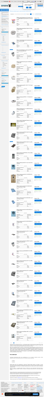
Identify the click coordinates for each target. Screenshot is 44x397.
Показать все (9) (4, 42)
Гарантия (13, 385)
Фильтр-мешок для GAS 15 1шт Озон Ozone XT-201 (24, 163)
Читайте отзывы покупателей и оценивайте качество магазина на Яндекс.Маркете (27, 386)
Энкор (3, 36)
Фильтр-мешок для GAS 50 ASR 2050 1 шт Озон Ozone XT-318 (25, 198)
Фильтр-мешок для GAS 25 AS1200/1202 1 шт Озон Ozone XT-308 (24, 187)
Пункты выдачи (19, 1)
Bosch (3, 37)
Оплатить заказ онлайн (22, 6)
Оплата (12, 1)
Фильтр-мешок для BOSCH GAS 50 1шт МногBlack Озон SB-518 (24, 133)
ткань (3, 66)
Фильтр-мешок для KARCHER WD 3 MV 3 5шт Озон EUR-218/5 (25, 310)
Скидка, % (3, 78)
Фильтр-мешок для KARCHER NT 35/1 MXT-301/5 (24, 251)
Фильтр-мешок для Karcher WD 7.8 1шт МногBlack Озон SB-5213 (24, 322)
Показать (3, 86)
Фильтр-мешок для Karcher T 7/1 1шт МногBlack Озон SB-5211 (24, 301)
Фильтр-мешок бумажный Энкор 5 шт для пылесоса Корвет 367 (24, 121)
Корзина (34, 1)
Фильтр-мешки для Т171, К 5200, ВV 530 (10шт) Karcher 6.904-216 (24, 109)
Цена (2, 27)
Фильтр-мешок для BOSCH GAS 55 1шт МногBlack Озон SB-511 (24, 142)
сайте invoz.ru (19, 377)
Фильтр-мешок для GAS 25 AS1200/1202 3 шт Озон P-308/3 (24, 175)
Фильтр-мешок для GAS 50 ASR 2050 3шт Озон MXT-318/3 (24, 210)
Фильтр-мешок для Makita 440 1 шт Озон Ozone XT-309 (25, 332)
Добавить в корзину (38, 42)
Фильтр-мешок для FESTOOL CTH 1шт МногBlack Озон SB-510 (25, 153)
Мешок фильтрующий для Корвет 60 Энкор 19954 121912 (24, 29)
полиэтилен (4, 64)
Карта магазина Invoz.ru (15, 389)
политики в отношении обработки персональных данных (40, 387)
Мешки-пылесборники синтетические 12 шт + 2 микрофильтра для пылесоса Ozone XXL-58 (25, 18)
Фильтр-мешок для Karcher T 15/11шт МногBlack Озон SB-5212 (25, 281)
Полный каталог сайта (14, 388)
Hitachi (3, 38)
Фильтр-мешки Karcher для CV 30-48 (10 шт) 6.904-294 (24, 62)
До (5, 29)
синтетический (4, 65)
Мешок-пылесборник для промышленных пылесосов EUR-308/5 (25, 41)
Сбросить (2, 87)
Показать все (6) (4, 52)
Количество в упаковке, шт (5, 45)
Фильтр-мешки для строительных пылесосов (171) (5, 17)
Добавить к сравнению (37, 23)
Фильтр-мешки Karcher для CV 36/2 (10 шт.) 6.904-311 (25, 74)
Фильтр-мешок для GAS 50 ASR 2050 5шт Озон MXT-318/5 (24, 222)
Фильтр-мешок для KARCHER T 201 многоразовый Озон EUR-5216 (24, 291)
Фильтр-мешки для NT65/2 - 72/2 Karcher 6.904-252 (25, 97)
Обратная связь (40, 5)
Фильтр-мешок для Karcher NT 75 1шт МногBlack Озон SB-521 (25, 261)
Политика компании (33, 391)
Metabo (3, 40)
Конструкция (3, 55)
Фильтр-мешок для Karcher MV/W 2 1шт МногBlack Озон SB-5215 (24, 242)
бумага (3, 62)
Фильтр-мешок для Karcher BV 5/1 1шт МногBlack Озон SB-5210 (24, 232)
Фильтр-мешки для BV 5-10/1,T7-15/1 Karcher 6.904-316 (25, 86)
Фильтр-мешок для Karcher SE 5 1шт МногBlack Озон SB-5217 (25, 271)
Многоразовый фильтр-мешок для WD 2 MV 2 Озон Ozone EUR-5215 (25, 50)
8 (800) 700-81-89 (40, 4)
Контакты (15, 1)
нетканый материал (5, 63)
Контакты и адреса (20, 386)
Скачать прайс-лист (15, 392)
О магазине (13, 384)
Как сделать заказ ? (32, 384)
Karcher (3, 39)
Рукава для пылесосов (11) (5, 14)
